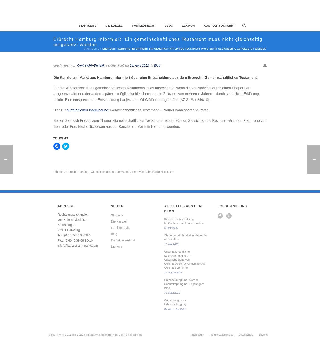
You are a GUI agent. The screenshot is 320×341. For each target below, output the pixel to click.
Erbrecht (58, 171)
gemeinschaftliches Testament (110, 171)
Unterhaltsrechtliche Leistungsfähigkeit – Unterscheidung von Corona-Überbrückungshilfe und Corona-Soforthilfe (184, 259)
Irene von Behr (141, 171)
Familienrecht (144, 25)
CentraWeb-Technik (90, 65)
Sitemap (263, 334)
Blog (169, 25)
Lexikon (188, 25)
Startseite (87, 25)
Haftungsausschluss (221, 334)
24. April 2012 (139, 65)
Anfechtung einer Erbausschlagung (175, 302)
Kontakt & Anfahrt (219, 25)
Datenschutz (245, 334)
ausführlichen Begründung (87, 110)
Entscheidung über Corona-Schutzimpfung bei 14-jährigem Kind (184, 284)
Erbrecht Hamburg (77, 171)
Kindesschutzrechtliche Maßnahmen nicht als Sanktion (184, 221)
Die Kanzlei (114, 25)
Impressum (197, 334)
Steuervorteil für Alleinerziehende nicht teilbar (185, 237)
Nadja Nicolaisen (163, 171)
